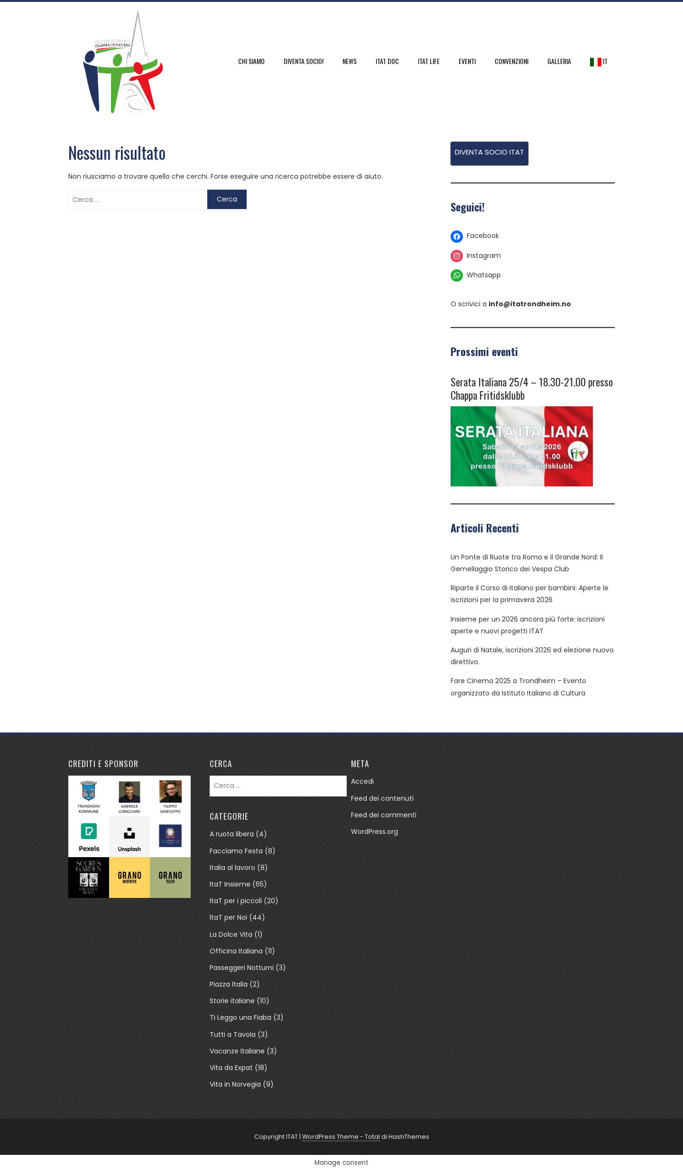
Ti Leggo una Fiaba (240, 1017)
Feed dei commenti (383, 815)
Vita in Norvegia (235, 1084)
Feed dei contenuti (382, 798)
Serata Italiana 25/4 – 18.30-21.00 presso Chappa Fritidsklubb (532, 388)
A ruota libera (232, 834)
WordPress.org (374, 831)
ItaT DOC (387, 61)
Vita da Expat (231, 1067)
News (349, 61)
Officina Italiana (236, 951)
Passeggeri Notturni (242, 967)
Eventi (467, 61)
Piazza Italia (229, 984)
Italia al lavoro (232, 867)
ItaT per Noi (228, 917)
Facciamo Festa (236, 851)
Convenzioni (511, 61)
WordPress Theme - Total (341, 1137)
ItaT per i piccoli (236, 901)
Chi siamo (251, 61)
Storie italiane (232, 1001)
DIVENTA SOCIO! (303, 61)
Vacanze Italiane (237, 1051)
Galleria (559, 61)
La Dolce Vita (231, 934)
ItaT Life (429, 61)
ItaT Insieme (230, 884)
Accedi (362, 781)
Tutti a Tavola (233, 1034)
